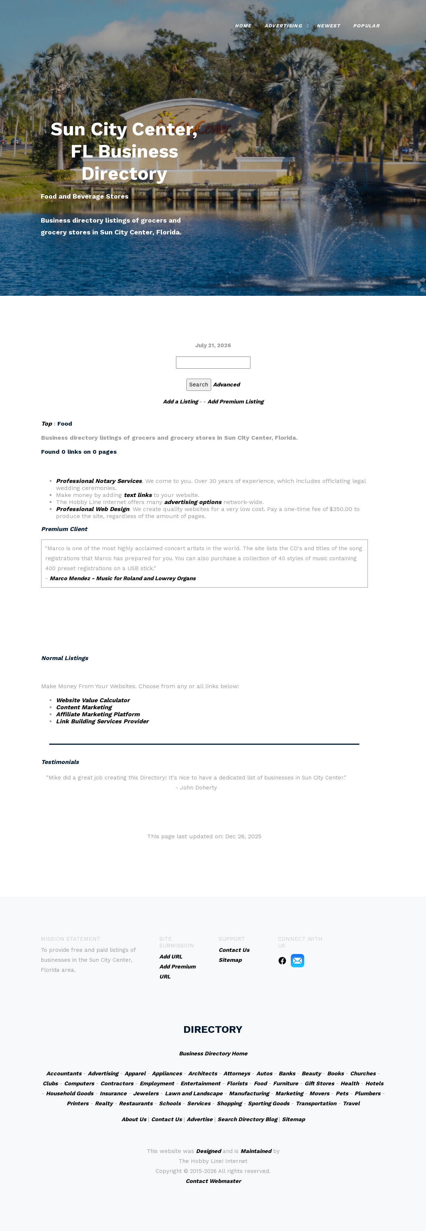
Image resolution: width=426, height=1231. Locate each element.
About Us (134, 1119)
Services (198, 1103)
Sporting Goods (268, 1103)
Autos (264, 1073)
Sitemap (293, 1119)
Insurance (113, 1093)
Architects (202, 1073)
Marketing (289, 1093)
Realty (104, 1103)
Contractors (116, 1083)
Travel (351, 1103)
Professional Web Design (92, 509)
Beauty (311, 1073)
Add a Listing (180, 401)
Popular (366, 25)
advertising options (193, 501)
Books (335, 1073)
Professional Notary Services (99, 480)
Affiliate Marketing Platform (98, 714)
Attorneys (236, 1073)
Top (46, 423)
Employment (157, 1083)
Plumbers (367, 1093)
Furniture (285, 1083)
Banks (287, 1073)
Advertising (283, 25)
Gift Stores (319, 1083)
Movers (319, 1093)
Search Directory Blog (247, 1119)
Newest (328, 25)
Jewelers (146, 1093)
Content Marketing (84, 707)
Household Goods (69, 1093)
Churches (363, 1073)
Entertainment (200, 1083)
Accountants (63, 1073)
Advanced (226, 384)
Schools (170, 1103)
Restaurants (136, 1103)
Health (349, 1083)
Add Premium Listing (235, 401)
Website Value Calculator (93, 700)
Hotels (374, 1083)
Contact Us (166, 1119)
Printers (78, 1103)
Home (243, 25)
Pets (342, 1093)
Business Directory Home (213, 1053)
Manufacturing (249, 1093)
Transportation (316, 1103)
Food (260, 1083)
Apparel (135, 1073)
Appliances (167, 1073)
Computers (79, 1083)
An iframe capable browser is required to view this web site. (204, 586)
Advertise (200, 1119)
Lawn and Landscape (194, 1093)
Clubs (50, 1083)
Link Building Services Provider (102, 721)
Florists (237, 1083)
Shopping (229, 1103)
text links (138, 494)
